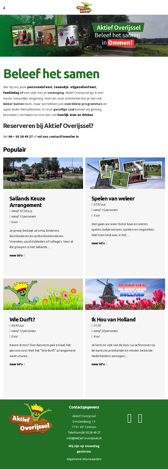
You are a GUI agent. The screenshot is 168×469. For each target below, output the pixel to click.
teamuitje (61, 87)
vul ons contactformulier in (58, 136)
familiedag (11, 92)
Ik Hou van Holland (113, 319)
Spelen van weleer (112, 198)
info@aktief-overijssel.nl (84, 438)
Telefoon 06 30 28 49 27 (84, 432)
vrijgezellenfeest (83, 87)
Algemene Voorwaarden (84, 459)
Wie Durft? (22, 319)
